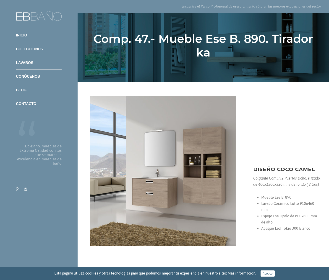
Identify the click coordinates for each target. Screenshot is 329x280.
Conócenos (28, 76)
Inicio (21, 35)
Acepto (268, 273)
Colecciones (29, 49)
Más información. (242, 273)
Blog (21, 90)
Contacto (26, 104)
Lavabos (24, 63)
